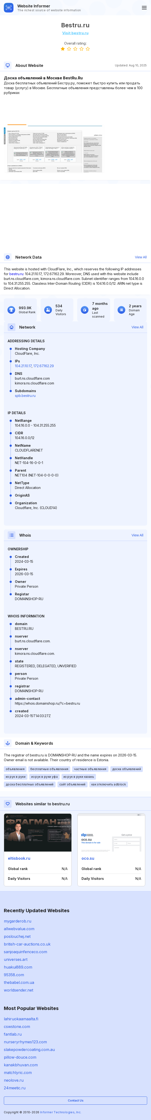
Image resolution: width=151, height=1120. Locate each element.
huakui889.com (18, 967)
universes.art (15, 959)
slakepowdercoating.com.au (29, 1049)
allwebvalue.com (19, 928)
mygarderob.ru (17, 921)
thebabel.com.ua (19, 982)
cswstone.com (17, 1026)
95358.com (14, 974)
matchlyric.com (18, 1072)
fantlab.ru (13, 1034)
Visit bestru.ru (75, 33)
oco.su (88, 858)
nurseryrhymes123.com (25, 1041)
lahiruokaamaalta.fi (21, 1018)
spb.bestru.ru (25, 396)
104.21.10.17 (23, 366)
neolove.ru (14, 1080)
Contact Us (75, 1100)
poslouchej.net (17, 936)
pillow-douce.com (20, 1057)
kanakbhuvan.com (21, 1064)
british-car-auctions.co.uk (27, 944)
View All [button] (141, 257)
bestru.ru (16, 274)
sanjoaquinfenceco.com (25, 951)
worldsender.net (18, 990)
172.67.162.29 (43, 366)
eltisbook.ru (19, 858)
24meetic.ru (14, 1087)
